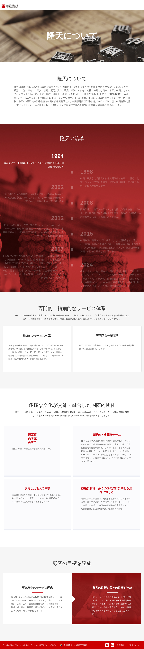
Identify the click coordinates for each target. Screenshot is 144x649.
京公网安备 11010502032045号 (75, 645)
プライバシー (135, 645)
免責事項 (120, 645)
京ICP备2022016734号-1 (48, 645)
